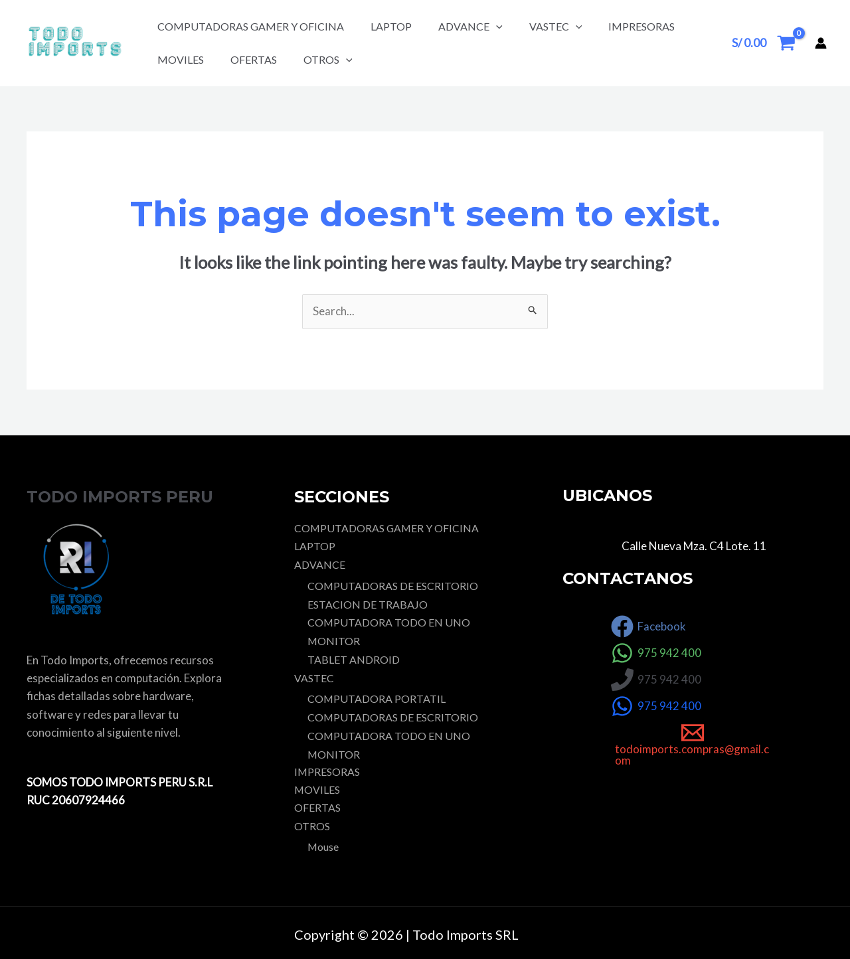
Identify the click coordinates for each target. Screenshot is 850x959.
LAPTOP (391, 26)
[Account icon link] (821, 43)
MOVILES (180, 59)
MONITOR (334, 640)
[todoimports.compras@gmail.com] (693, 744)
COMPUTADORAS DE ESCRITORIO (393, 585)
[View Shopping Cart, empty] (764, 42)
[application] (496, 26)
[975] (656, 653)
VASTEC (555, 26)
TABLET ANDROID (353, 658)
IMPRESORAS (641, 26)
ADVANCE (470, 26)
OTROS (328, 59)
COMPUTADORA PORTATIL (376, 696)
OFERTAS (253, 59)
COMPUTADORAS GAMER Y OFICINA (250, 26)
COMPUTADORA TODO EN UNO (389, 622)
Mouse (323, 844)
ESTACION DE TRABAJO (367, 604)
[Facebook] (648, 627)
